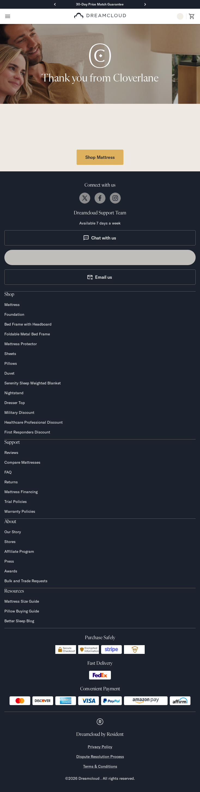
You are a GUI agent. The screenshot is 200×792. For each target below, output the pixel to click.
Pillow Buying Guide (21, 611)
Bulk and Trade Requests (25, 580)
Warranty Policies (19, 511)
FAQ (7, 472)
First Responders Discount (27, 432)
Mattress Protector (20, 343)
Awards (10, 571)
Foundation (14, 314)
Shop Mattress (100, 157)
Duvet (9, 373)
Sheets (10, 353)
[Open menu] (7, 16)
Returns (11, 482)
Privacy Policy (100, 746)
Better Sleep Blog (19, 620)
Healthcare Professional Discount (33, 422)
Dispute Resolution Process (100, 756)
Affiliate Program (19, 551)
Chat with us (99, 238)
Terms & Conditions (100, 766)
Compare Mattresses (22, 462)
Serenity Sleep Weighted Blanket (32, 383)
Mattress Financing (21, 491)
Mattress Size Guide (21, 601)
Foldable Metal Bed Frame (27, 334)
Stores (10, 541)
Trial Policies (15, 501)
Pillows (10, 363)
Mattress (12, 304)
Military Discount (19, 412)
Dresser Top (14, 402)
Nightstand (13, 392)
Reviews (11, 452)
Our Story (12, 531)
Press (9, 561)
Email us (99, 277)
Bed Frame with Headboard (27, 324)
